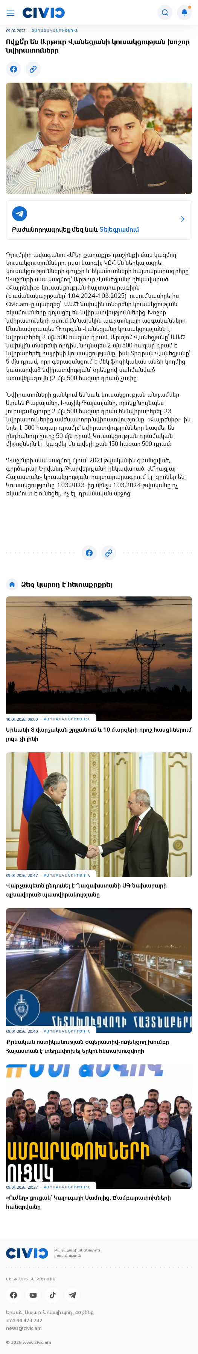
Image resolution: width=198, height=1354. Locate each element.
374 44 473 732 (24, 1320)
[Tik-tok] (52, 1295)
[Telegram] (72, 1295)
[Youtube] (33, 1295)
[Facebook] (13, 1295)
